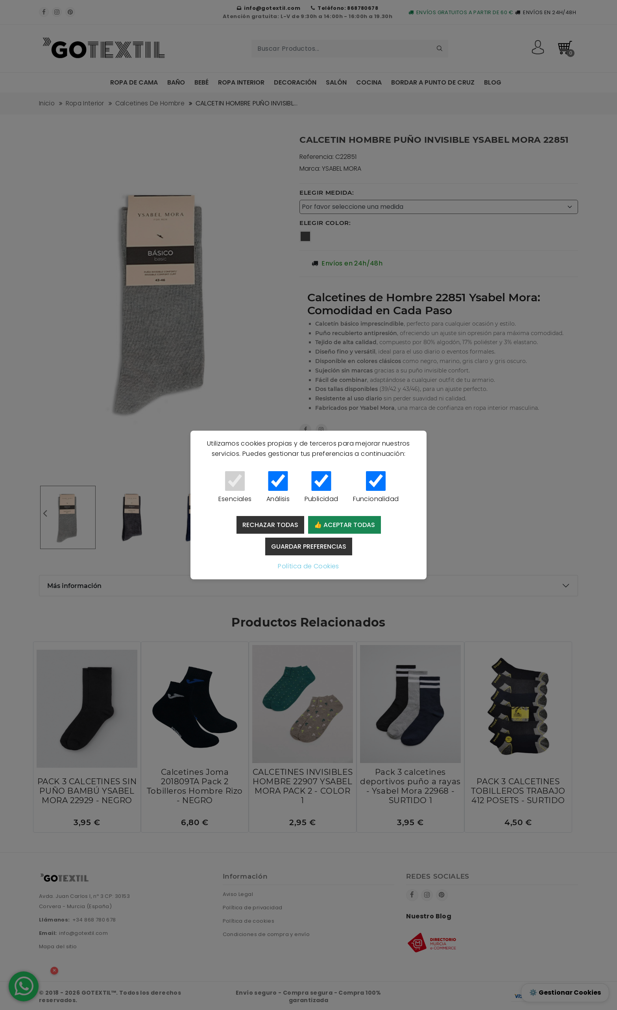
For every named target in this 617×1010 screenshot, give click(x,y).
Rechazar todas (270, 524)
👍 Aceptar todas (344, 524)
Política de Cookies (308, 566)
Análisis (278, 487)
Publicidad (321, 487)
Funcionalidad (375, 487)
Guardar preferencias (308, 546)
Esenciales (235, 487)
